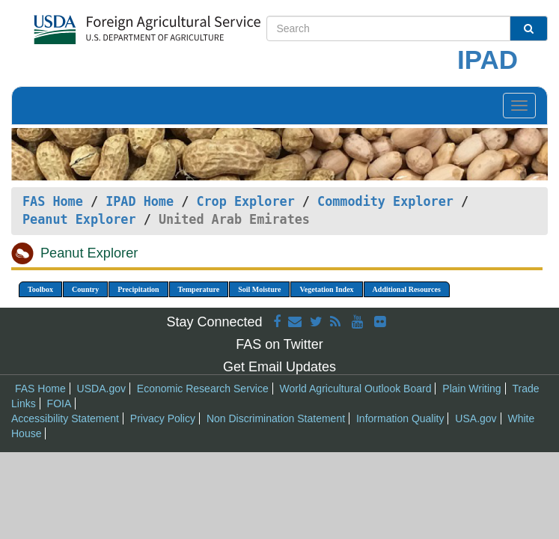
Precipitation (138, 289)
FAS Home (52, 201)
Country (85, 289)
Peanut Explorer (79, 219)
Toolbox (40, 289)
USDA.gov (101, 389)
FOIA (59, 403)
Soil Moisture (259, 289)
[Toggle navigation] (519, 105)
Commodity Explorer (385, 201)
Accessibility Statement (65, 418)
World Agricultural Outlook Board (356, 389)
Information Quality (400, 418)
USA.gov (475, 418)
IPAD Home (140, 201)
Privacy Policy (162, 418)
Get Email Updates (279, 366)
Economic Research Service (203, 389)
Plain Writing (471, 389)
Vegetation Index (326, 289)
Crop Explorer (245, 201)
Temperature (199, 289)
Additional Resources (407, 289)
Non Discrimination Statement (276, 418)
